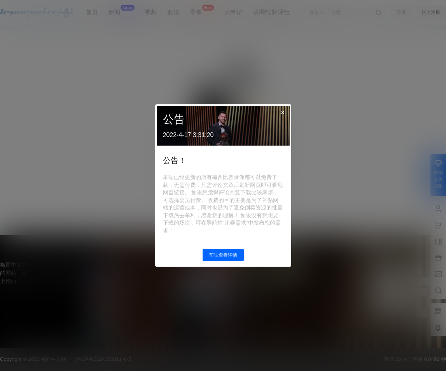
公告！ (174, 160)
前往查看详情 (223, 255)
